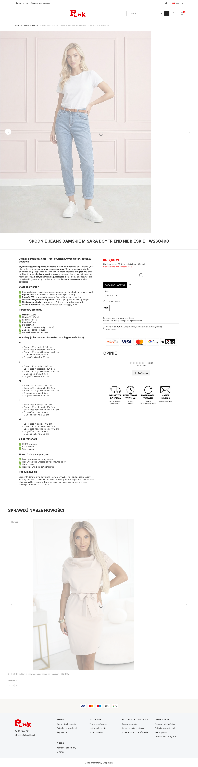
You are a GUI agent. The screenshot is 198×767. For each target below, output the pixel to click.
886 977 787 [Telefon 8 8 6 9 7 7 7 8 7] (24, 3)
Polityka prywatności (165, 728)
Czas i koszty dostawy (133, 728)
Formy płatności (129, 724)
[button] (16, 13)
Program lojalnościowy (166, 724)
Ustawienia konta (98, 728)
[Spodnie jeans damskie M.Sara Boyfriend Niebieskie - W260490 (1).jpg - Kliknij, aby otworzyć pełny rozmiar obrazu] (76, 132)
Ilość (107, 291)
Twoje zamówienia (98, 724)
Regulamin (62, 732)
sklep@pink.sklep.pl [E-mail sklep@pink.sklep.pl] (41, 3)
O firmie (60, 752)
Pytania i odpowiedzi (67, 728)
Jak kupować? (162, 732)
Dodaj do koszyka (115, 285)
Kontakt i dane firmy (66, 747)
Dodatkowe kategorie (165, 736)
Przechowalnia (96, 732)
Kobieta (25, 25)
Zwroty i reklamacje (66, 724)
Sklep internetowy (98, 762)
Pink (17, 25)
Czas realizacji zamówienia (135, 732)
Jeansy (36, 25)
